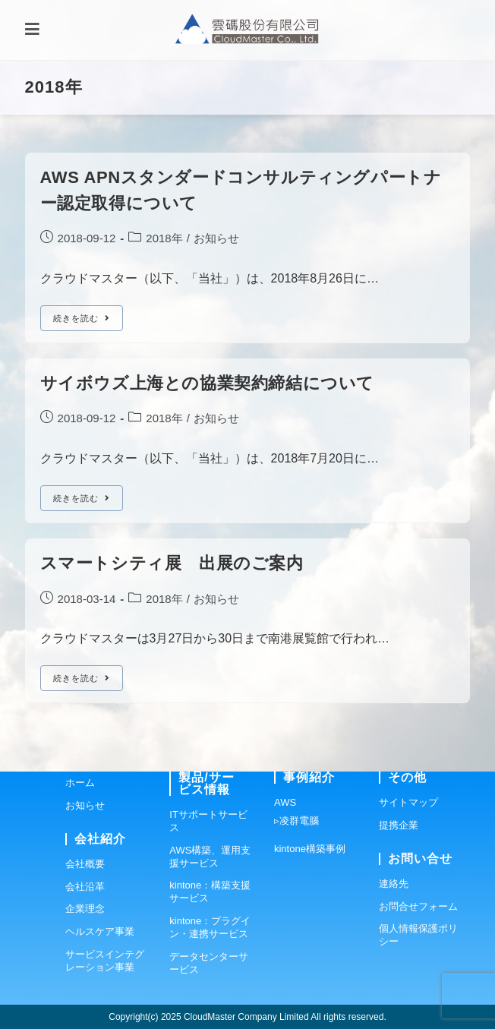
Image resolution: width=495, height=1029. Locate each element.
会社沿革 (85, 886)
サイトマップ (408, 802)
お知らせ (216, 238)
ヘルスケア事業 (99, 931)
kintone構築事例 (309, 848)
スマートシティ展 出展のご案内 (172, 563)
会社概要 (85, 864)
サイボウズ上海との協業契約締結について (207, 383)
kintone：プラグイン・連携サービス (210, 927)
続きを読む (88, 321)
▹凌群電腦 (296, 820)
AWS (285, 802)
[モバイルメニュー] (32, 30)
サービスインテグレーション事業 (104, 961)
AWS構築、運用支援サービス (210, 856)
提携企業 (398, 825)
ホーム (80, 782)
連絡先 (393, 883)
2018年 (164, 238)
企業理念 (85, 908)
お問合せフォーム (418, 906)
